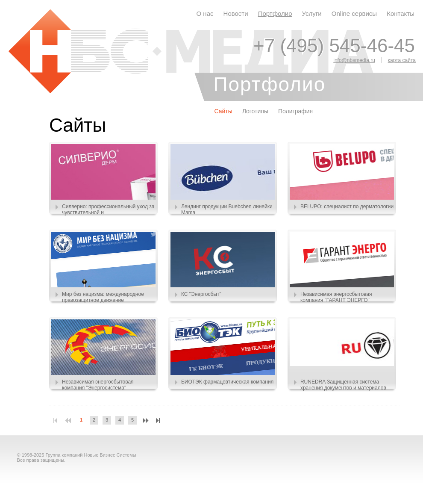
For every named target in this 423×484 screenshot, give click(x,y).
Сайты (223, 111)
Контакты (400, 13)
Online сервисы (354, 13)
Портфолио (275, 13)
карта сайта (402, 60)
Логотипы (255, 111)
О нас (205, 13)
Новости (235, 13)
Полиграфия (295, 111)
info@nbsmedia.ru (354, 60)
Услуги (312, 13)
